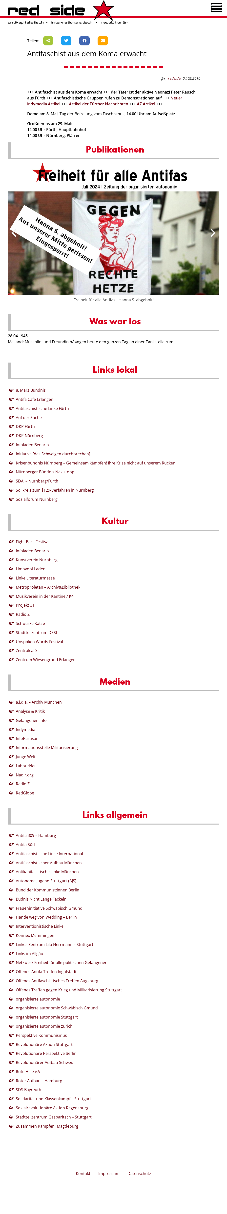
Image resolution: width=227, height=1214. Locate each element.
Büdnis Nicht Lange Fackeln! (41, 899)
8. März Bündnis (31, 390)
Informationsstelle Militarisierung (47, 747)
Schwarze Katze (30, 623)
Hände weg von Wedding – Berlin (46, 917)
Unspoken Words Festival (39, 641)
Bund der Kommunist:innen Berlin (47, 890)
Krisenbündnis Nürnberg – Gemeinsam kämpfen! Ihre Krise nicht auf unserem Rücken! (96, 463)
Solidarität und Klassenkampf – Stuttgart (53, 1098)
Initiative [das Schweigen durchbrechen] (53, 454)
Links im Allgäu (29, 953)
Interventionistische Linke (39, 926)
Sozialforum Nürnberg (37, 499)
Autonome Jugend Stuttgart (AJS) (46, 881)
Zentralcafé (26, 650)
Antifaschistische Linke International (49, 853)
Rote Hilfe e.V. (28, 1071)
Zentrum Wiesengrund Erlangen (46, 659)
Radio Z (23, 614)
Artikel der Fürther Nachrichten (98, 104)
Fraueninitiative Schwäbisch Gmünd (49, 908)
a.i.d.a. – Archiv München (39, 702)
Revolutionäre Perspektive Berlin (46, 1053)
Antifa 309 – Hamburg (36, 835)
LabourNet (26, 766)
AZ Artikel (146, 104)
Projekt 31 (25, 605)
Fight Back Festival (32, 541)
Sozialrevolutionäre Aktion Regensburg (52, 1108)
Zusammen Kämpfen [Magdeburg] (48, 1126)
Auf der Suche (29, 417)
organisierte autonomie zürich (44, 1026)
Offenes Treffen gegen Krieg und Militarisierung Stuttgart (69, 990)
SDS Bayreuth (28, 1089)
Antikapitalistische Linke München (47, 871)
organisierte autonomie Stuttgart (47, 1017)
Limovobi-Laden (30, 569)
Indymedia (25, 729)
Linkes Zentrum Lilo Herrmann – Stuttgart (54, 944)
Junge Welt (26, 756)
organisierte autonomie (38, 999)
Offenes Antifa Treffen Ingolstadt (46, 971)
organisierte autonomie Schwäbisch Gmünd (57, 1008)
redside (174, 78)
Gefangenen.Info (31, 720)
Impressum (109, 1173)
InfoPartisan (27, 738)
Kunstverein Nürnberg (37, 559)
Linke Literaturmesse (35, 578)
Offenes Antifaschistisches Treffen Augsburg (57, 980)
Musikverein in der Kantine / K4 (45, 596)
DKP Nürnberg (29, 435)
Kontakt (83, 1173)
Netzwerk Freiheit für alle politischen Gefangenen (61, 962)
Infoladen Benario (32, 444)
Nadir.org (25, 775)
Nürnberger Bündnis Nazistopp (45, 472)
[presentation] (14, 233)
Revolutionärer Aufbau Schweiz (45, 1062)
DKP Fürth (25, 426)
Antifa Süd (25, 844)
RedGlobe (25, 793)
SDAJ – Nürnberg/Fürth (37, 481)
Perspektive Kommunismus (41, 1035)
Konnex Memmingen (35, 935)
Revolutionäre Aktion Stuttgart (44, 1044)
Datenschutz (139, 1173)
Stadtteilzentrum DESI (36, 632)
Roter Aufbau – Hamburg (39, 1080)
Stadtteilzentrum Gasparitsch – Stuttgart (54, 1117)
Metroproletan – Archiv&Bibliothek (48, 587)
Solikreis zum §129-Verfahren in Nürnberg (55, 490)
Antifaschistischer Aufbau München (49, 863)
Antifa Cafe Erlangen (34, 399)
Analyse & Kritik (30, 711)
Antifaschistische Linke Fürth (42, 408)
